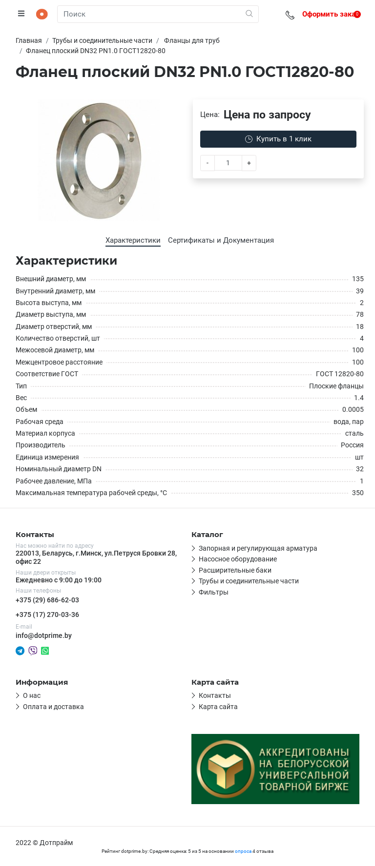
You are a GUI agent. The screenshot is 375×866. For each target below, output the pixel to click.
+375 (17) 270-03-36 (47, 614)
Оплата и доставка (53, 707)
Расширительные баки (235, 570)
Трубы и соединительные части (249, 581)
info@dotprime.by (44, 635)
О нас (32, 695)
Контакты (215, 695)
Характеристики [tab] (133, 240)
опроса (243, 851)
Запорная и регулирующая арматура (258, 548)
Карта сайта (218, 707)
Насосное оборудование (238, 559)
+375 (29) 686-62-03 (47, 600)
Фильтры (214, 592)
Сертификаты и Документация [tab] (221, 240)
